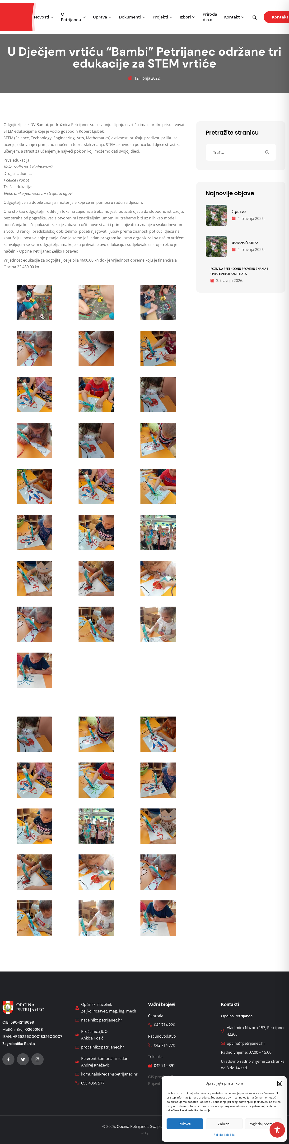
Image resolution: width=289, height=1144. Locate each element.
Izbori (185, 17)
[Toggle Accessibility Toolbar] (277, 1130)
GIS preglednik (161, 1077)
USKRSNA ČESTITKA (245, 243)
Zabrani (224, 1123)
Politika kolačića (224, 1135)
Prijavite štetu (160, 1083)
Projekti (160, 17)
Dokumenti (130, 17)
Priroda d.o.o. (210, 17)
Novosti (41, 17)
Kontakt (232, 17)
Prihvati (185, 1123)
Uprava (100, 17)
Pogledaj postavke (263, 1123)
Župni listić (239, 212)
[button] (279, 1083)
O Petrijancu (71, 17)
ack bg (144, 1133)
